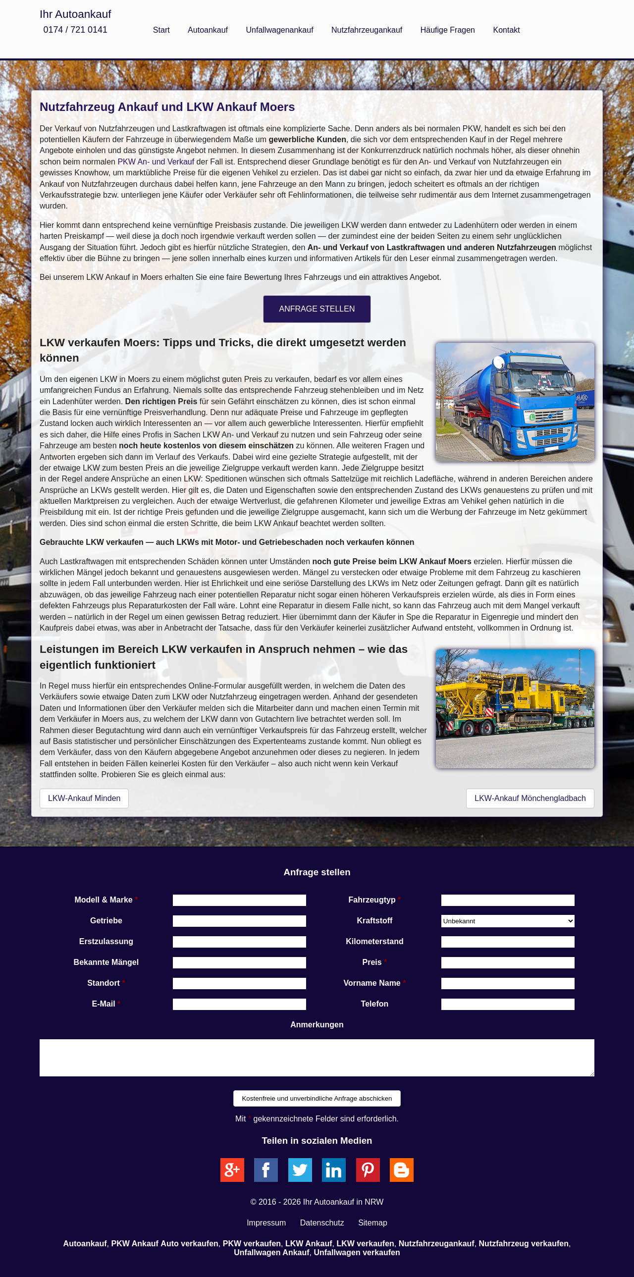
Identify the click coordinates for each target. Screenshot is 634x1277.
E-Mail (103, 1004)
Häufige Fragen (448, 30)
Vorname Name (371, 983)
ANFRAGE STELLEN (317, 309)
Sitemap (372, 1223)
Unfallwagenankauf (280, 30)
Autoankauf (208, 30)
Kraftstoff (374, 920)
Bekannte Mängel (106, 962)
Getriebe (106, 920)
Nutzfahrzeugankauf (366, 30)
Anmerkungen (317, 1024)
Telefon (375, 1004)
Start (161, 30)
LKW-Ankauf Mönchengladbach (530, 798)
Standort (103, 983)
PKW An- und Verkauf (155, 162)
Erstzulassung (106, 941)
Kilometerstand (374, 941)
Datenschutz (322, 1223)
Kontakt (506, 30)
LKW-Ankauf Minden (84, 798)
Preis (372, 962)
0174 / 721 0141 (75, 30)
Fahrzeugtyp (372, 900)
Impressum (266, 1223)
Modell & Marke (103, 900)
